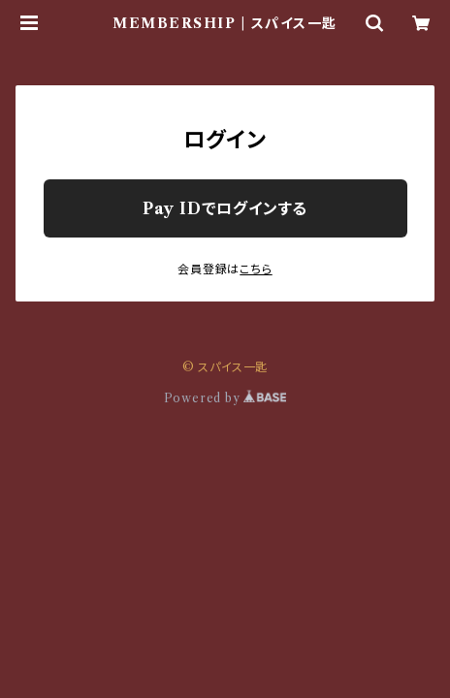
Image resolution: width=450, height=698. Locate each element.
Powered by (225, 398)
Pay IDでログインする (225, 208)
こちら (256, 269)
